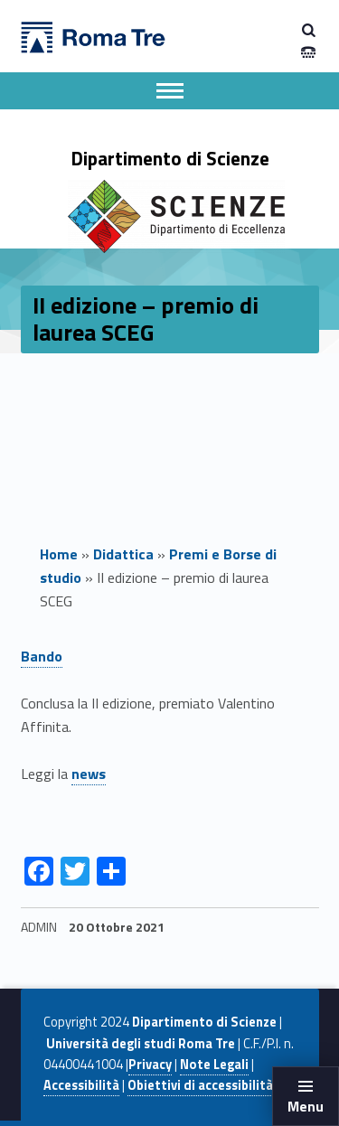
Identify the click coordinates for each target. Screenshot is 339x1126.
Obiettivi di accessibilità (200, 1085)
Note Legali (214, 1064)
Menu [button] (305, 1106)
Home (59, 554)
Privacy (150, 1064)
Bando (41, 656)
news (88, 773)
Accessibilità (81, 1085)
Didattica (123, 554)
